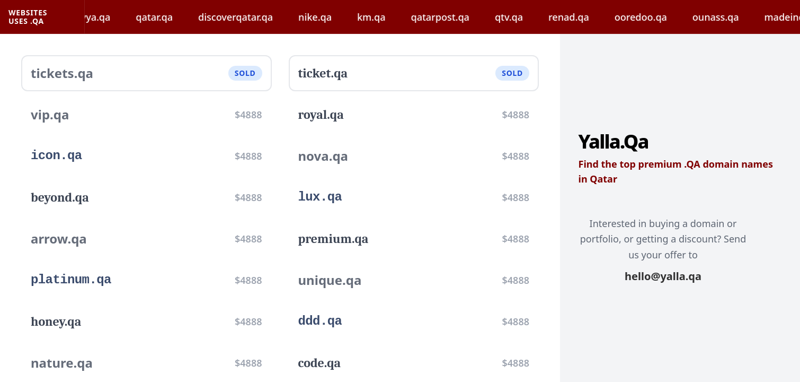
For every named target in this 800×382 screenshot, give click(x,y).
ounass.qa (726, 17)
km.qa (382, 17)
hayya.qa (101, 17)
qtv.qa (519, 17)
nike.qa (326, 17)
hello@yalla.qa (663, 276)
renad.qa (579, 17)
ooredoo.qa (651, 17)
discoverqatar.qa (246, 17)
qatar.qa (165, 17)
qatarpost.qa (451, 17)
